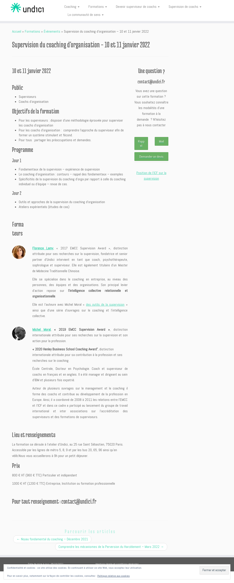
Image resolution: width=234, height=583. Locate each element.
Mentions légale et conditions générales (117, 564)
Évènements (52, 31)
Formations (97, 6)
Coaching (71, 6)
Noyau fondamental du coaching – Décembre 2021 (52, 539)
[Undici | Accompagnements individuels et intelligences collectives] (27, 7)
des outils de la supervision (105, 304)
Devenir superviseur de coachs (138, 6)
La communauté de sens (86, 14)
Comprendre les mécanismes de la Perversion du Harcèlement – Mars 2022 (111, 546)
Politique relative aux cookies (113, 576)
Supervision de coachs (185, 6)
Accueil (16, 31)
